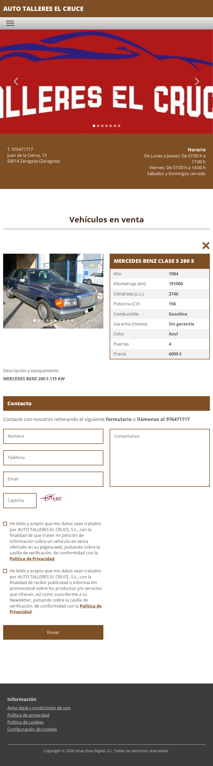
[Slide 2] (102, 126)
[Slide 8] (68, 320)
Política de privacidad (28, 715)
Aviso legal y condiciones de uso (38, 708)
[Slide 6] (119, 126)
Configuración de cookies (32, 729)
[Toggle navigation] (10, 23)
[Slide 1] (98, 126)
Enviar (53, 632)
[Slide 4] (110, 126)
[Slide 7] (64, 320)
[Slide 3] (106, 126)
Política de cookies (25, 722)
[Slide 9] (72, 320)
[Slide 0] (94, 126)
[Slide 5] (115, 126)
